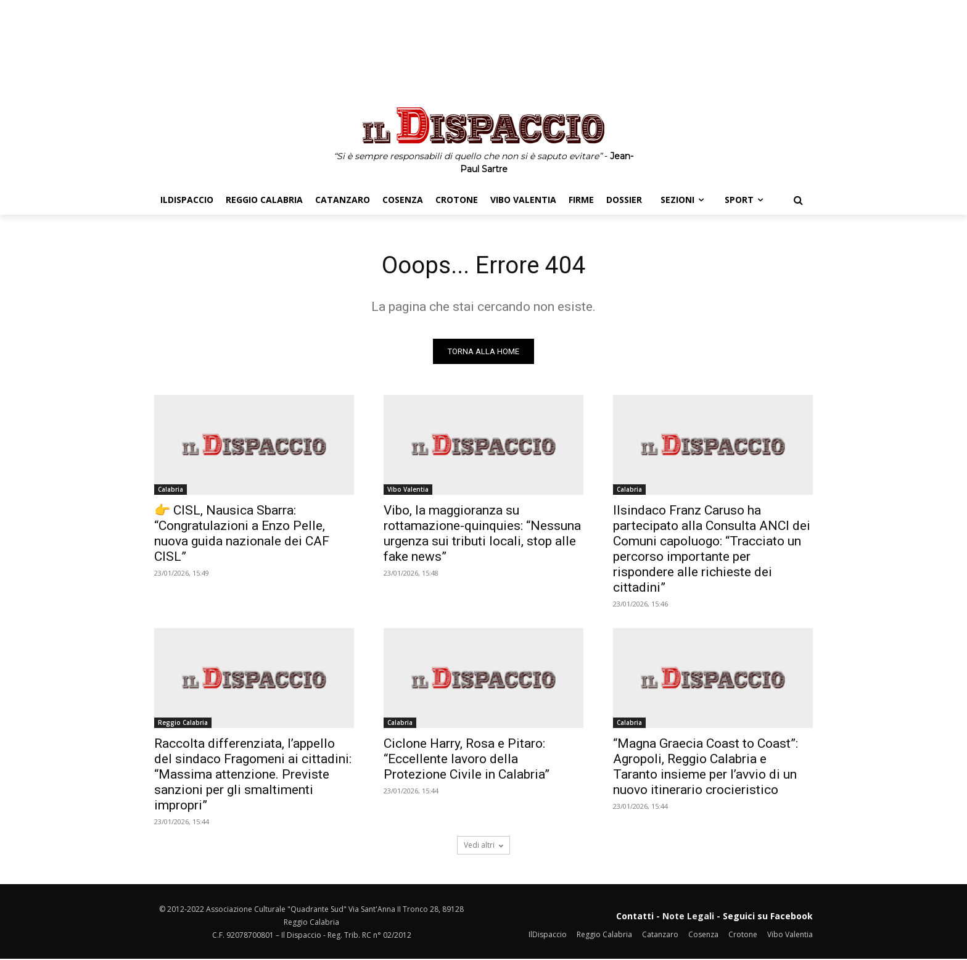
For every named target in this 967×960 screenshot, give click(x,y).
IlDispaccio (548, 935)
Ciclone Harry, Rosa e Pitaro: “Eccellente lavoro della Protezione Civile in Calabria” (466, 760)
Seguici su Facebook (768, 917)
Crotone (742, 935)
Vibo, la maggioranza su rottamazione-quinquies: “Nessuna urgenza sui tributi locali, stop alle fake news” (482, 534)
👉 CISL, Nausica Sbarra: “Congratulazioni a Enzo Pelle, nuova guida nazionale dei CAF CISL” (241, 534)
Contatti (635, 917)
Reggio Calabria (183, 723)
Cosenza (703, 935)
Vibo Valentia (408, 490)
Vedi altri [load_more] (483, 846)
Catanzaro (660, 935)
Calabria (170, 490)
